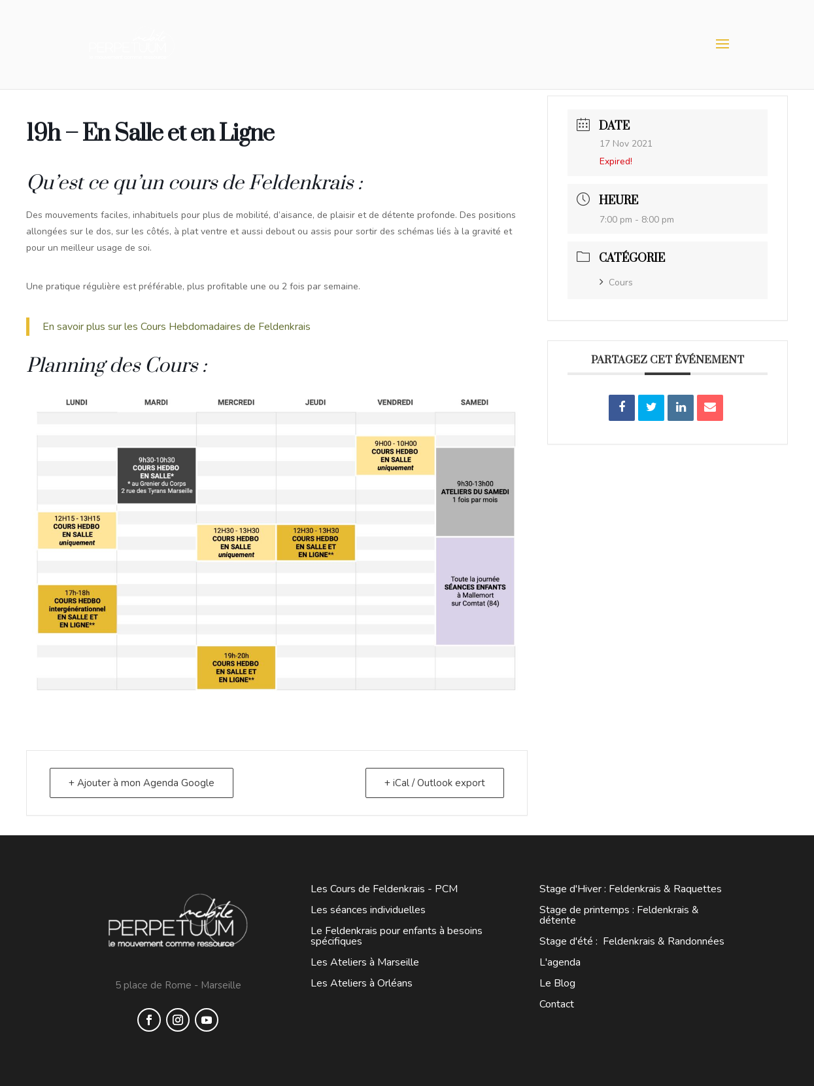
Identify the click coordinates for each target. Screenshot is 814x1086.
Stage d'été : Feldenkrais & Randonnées (631, 941)
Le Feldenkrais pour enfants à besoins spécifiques (397, 936)
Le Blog (557, 983)
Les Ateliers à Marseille (365, 962)
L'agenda (560, 962)
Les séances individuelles (368, 910)
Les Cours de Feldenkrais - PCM (384, 889)
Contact (556, 1004)
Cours (616, 282)
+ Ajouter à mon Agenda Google (141, 782)
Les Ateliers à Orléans (362, 983)
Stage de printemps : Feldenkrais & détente (619, 915)
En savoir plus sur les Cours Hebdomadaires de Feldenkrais (177, 326)
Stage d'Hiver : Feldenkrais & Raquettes (630, 889)
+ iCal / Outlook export (434, 782)
